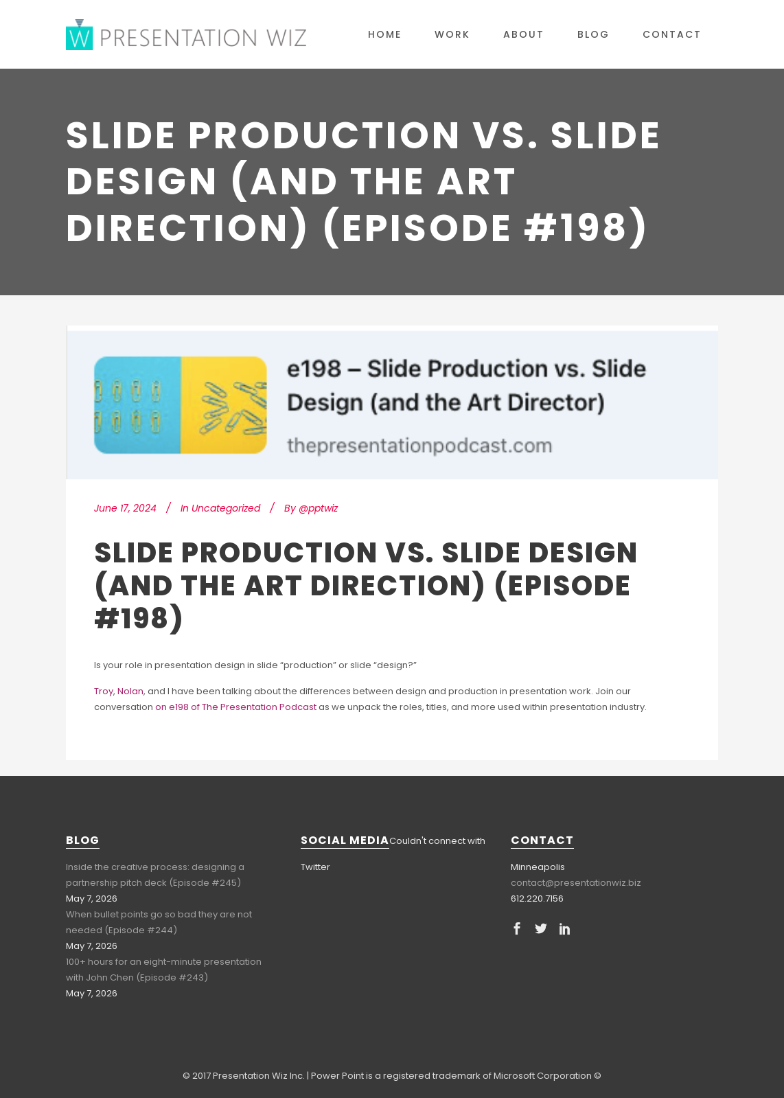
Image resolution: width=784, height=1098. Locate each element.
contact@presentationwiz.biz (576, 882)
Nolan (130, 691)
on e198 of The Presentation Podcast (235, 706)
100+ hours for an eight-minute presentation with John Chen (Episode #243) (164, 969)
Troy (103, 691)
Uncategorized (226, 508)
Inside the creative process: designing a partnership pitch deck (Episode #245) (155, 874)
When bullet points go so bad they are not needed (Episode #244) (159, 922)
